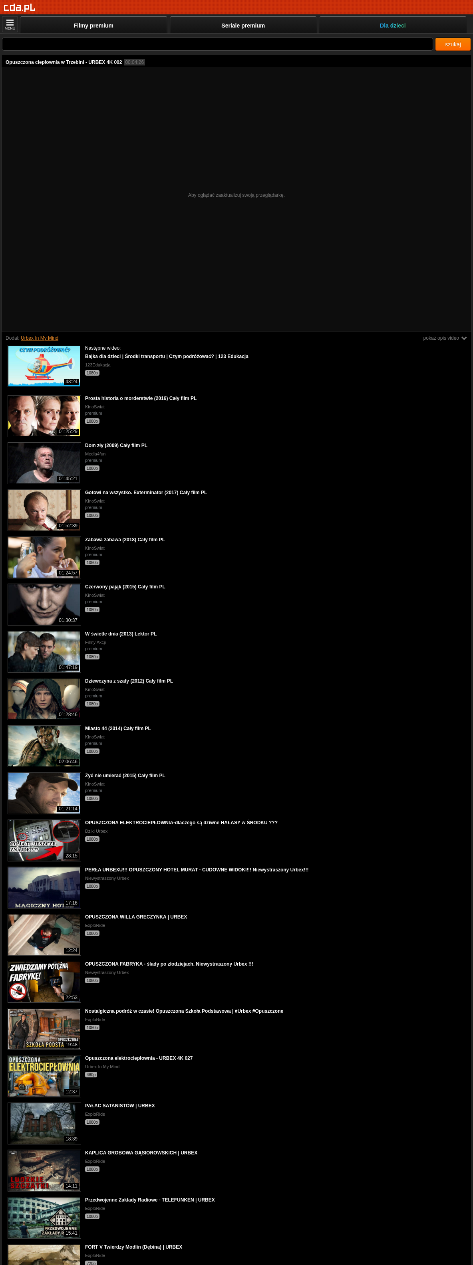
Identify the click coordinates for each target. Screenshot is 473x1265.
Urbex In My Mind (39, 338)
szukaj (453, 44)
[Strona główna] (20, 8)
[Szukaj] (217, 44)
